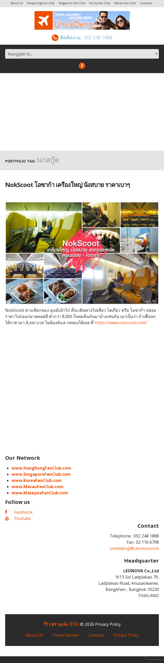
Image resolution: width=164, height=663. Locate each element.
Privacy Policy (108, 624)
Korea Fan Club (99, 3)
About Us (17, 3)
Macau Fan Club (125, 3)
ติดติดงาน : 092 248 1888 (82, 37)
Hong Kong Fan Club (41, 3)
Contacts (146, 3)
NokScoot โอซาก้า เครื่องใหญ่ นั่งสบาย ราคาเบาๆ (67, 184)
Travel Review (65, 635)
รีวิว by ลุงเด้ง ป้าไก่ (61, 624)
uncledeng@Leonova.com (134, 548)
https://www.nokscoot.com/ (120, 322)
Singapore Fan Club (72, 3)
